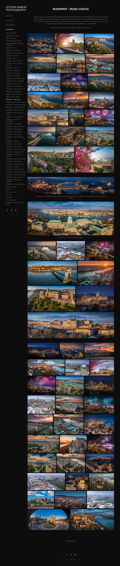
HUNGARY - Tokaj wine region (15, 169)
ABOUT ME (9, 16)
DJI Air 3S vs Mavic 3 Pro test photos (14, 203)
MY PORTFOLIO (9, 29)
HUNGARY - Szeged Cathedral (15, 164)
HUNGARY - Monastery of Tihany (15, 149)
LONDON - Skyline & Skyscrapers (16, 78)
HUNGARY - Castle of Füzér (14, 147)
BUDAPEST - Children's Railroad (15, 126)
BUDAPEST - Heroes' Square (14, 117)
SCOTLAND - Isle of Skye (13, 70)
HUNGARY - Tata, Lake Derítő (14, 177)
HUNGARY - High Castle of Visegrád (14, 155)
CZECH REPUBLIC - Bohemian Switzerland (14, 44)
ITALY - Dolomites (11, 33)
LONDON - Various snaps (13, 84)
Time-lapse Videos (11, 200)
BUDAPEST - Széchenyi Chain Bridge (14, 113)
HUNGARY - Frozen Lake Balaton (15, 175)
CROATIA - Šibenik (11, 58)
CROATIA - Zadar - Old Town (14, 61)
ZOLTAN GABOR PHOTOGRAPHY (16, 8)
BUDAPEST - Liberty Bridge (14, 124)
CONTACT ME (10, 20)
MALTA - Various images (13, 97)
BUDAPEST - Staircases (13, 141)
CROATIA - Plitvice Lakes (13, 50)
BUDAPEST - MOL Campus (13, 132)
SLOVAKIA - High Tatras (13, 68)
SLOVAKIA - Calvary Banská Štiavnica (14, 64)
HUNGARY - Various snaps (14, 144)
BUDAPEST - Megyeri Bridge (14, 129)
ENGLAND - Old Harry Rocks (14, 86)
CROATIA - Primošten (12, 56)
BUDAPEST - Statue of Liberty (14, 110)
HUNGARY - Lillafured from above (16, 172)
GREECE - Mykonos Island (13, 94)
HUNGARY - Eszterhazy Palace (15, 152)
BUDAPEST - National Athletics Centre (15, 138)
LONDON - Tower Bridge (13, 73)
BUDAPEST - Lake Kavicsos (14, 134)
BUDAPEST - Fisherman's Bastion (15, 107)
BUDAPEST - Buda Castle (13, 99)
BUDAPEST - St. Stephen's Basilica (16, 102)
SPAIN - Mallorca (10, 38)
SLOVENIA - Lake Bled (12, 36)
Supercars (9, 195)
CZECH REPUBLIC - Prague (14, 41)
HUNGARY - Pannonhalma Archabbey (13, 180)
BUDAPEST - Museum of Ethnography (13, 120)
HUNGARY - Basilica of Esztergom (16, 159)
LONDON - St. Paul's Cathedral (15, 81)
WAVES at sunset (11, 187)
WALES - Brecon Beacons (13, 92)
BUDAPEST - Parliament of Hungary (16, 105)
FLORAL (8, 189)
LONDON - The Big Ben (13, 76)
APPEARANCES (10, 25)
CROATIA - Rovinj (11, 48)
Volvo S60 (9, 197)
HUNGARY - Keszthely (12, 167)
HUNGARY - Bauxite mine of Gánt (16, 184)
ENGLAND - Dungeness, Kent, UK (16, 89)
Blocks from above (11, 192)
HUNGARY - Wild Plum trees (14, 161)
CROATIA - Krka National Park (14, 53)
